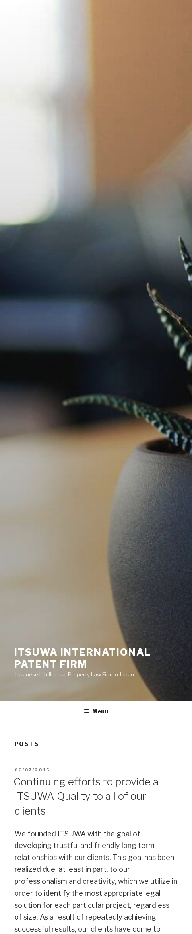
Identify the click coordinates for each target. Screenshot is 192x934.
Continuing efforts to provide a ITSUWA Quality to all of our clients (86, 796)
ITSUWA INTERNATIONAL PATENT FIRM (82, 658)
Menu (96, 711)
